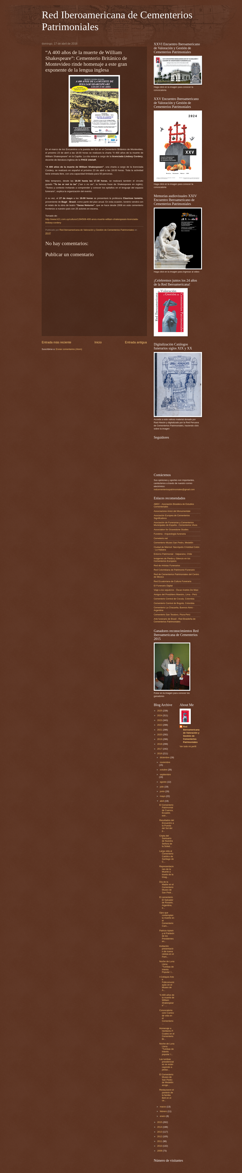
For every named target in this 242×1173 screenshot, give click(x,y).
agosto (163, 782)
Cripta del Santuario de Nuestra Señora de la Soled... (166, 841)
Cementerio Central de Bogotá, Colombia (174, 603)
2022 (160, 725)
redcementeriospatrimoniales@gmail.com (174, 489)
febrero (163, 1111)
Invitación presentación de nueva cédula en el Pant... (166, 951)
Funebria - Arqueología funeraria (170, 534)
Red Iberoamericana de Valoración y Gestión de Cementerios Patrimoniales (191, 734)
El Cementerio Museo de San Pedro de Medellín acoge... (166, 1079)
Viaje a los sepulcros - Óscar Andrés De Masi (176, 590)
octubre (164, 769)
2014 (160, 1127)
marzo (163, 1106)
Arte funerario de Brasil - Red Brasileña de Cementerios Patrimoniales (174, 620)
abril (162, 801)
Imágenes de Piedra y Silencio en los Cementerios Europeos (172, 559)
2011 (160, 1141)
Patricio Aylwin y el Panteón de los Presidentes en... (166, 936)
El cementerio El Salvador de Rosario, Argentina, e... (166, 902)
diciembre (165, 757)
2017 (160, 749)
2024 (160, 715)
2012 (160, 1136)
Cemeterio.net (161, 538)
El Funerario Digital (163, 585)
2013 (160, 1131)
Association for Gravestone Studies (171, 529)
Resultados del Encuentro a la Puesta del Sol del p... (166, 825)
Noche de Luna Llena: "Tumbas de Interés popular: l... (166, 1049)
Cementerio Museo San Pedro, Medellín (173, 542)
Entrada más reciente (56, 342)
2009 (160, 1150)
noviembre (165, 762)
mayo (163, 796)
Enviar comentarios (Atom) (69, 349)
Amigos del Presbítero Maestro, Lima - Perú (175, 594)
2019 (160, 739)
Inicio (98, 342)
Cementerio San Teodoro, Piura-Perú (172, 614)
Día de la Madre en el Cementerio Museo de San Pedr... (166, 887)
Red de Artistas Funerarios (167, 565)
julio (162, 786)
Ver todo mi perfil (188, 746)
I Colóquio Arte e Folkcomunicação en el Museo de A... (166, 983)
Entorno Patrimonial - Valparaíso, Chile (173, 554)
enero (163, 1116)
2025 (160, 710)
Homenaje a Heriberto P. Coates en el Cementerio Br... (166, 1033)
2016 (160, 753)
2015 (160, 1122)
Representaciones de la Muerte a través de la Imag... (166, 871)
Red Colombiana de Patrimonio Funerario (174, 570)
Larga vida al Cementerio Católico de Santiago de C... (166, 856)
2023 (160, 720)
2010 (160, 1146)
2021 (160, 729)
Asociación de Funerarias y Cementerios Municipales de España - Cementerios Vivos (175, 523)
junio (162, 791)
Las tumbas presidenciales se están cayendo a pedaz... (166, 1064)
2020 (160, 734)
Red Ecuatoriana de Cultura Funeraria (172, 581)
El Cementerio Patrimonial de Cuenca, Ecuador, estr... (166, 810)
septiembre (165, 774)
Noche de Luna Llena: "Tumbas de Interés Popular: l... (166, 966)
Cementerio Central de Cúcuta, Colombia (174, 598)
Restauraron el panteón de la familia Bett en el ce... (166, 1095)
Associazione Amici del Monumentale (172, 511)
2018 (160, 744)
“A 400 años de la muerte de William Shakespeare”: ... (166, 1000)
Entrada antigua (136, 342)
